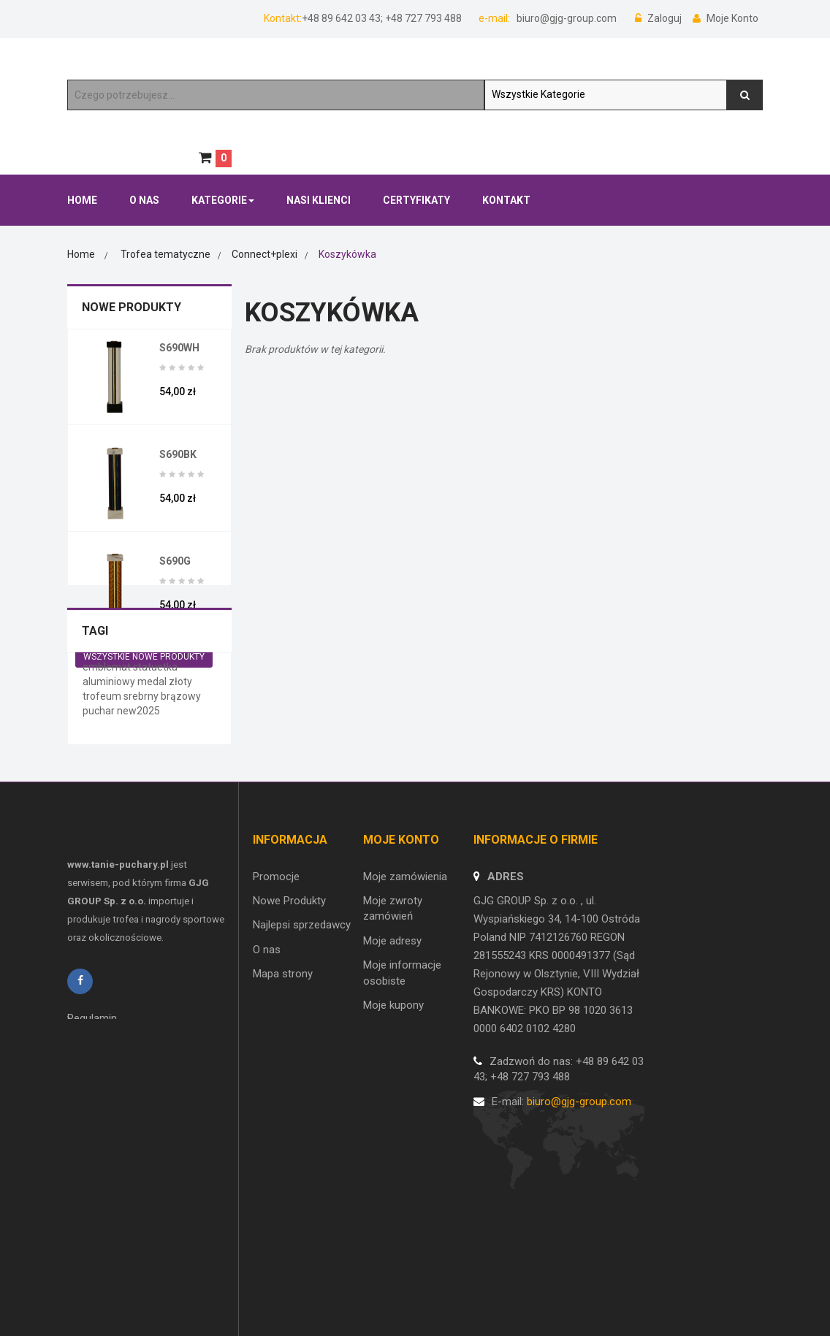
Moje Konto (725, 18)
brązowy (181, 792)
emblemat (108, 763)
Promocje (276, 962)
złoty (180, 778)
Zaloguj (659, 18)
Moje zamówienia (405, 962)
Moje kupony (393, 1090)
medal (153, 778)
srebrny (142, 792)
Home (81, 254)
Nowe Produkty (131, 307)
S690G (175, 561)
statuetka (155, 763)
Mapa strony (283, 1059)
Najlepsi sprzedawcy (302, 1011)
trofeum (103, 792)
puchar (100, 807)
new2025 (138, 807)
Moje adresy (392, 1026)
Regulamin (92, 1117)
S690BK (178, 454)
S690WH (179, 348)
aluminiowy (110, 778)
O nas (267, 1035)
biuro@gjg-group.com (565, 18)
